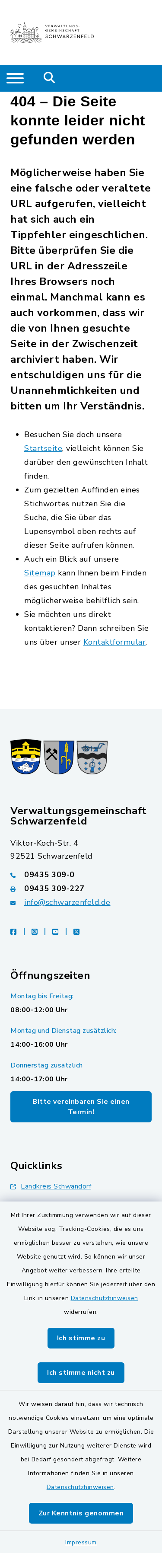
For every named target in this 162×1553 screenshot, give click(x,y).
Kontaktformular (114, 642)
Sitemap (40, 573)
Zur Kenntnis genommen (81, 1513)
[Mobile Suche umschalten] (49, 78)
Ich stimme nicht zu (81, 1372)
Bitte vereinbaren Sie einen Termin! (81, 1107)
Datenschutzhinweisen (104, 1298)
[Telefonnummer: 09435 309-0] (81, 874)
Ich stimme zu (81, 1338)
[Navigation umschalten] (15, 78)
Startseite (43, 448)
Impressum (81, 1542)
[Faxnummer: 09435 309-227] (81, 888)
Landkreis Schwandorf (50, 1186)
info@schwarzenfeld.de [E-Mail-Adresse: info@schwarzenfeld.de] (67, 902)
